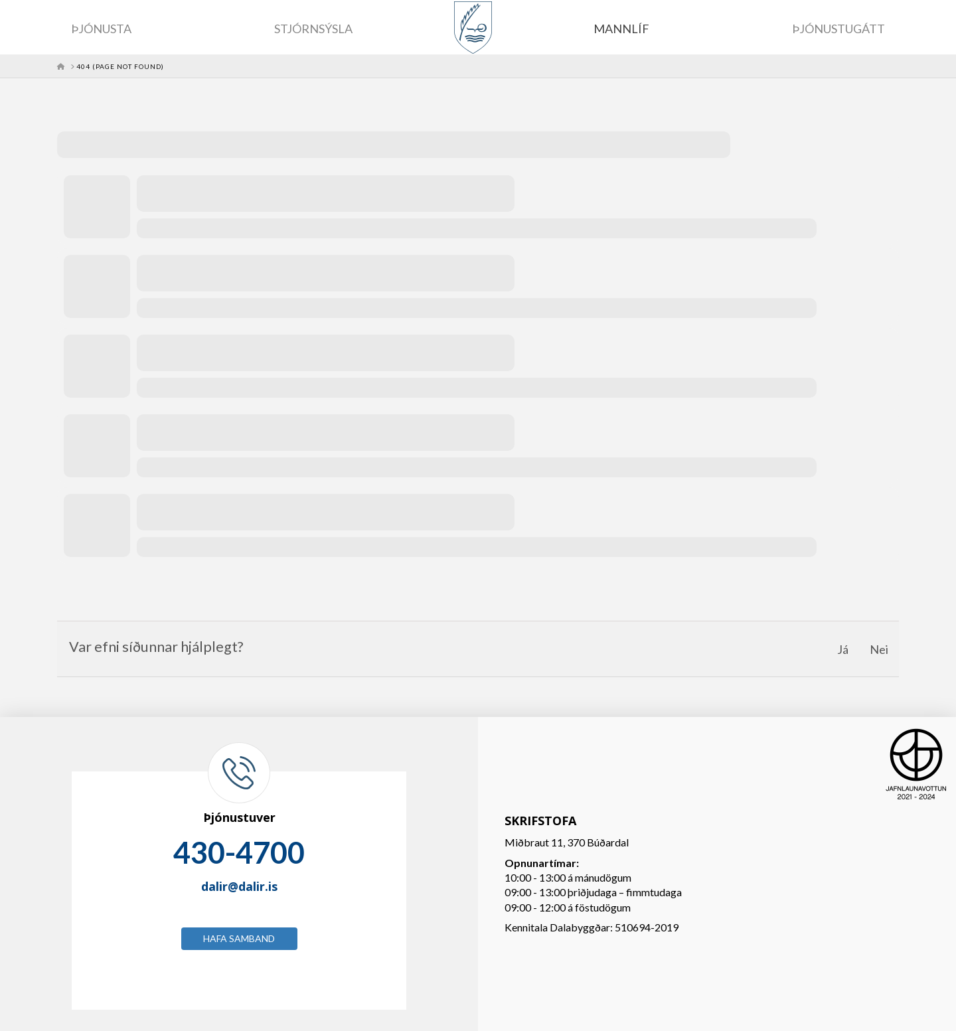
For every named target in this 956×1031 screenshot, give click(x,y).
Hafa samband (239, 938)
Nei (879, 649)
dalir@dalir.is (239, 886)
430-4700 (239, 852)
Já (842, 649)
